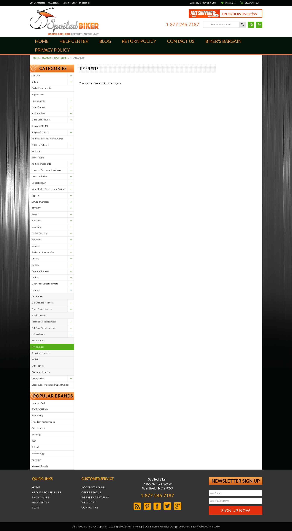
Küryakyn (36, 459)
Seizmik (35, 447)
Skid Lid (35, 359)
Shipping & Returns (95, 497)
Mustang (36, 434)
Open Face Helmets (42, 309)
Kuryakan (36, 151)
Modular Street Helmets (44, 321)
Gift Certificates (37, 2)
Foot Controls (38, 100)
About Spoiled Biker (46, 492)
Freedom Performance (43, 421)
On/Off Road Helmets (42, 302)
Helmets (46, 58)
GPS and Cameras (40, 201)
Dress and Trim (39, 176)
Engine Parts (38, 94)
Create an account (81, 2)
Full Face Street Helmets (44, 328)
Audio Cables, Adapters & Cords (47, 138)
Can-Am (36, 75)
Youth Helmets (39, 315)
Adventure (37, 296)
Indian (35, 81)
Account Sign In (93, 487)
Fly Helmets (38, 346)
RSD (34, 440)
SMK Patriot (37, 365)
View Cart (88, 502)
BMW (34, 214)
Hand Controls (39, 107)
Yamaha (35, 264)
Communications (40, 271)
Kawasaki (36, 239)
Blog (35, 507)
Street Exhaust (39, 182)
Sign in (66, 2)
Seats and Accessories (43, 252)
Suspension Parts (40, 132)
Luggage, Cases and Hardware (46, 170)
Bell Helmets (38, 340)
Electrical (36, 220)
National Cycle (39, 403)
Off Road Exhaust (40, 145)
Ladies (35, 277)
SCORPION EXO (40, 409)
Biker (64, 21)
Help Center (40, 502)
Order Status (91, 492)
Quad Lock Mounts (41, 119)
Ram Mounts (38, 157)
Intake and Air (38, 113)
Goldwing (36, 226)
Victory (35, 258)
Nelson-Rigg (38, 453)
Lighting (35, 245)
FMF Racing (37, 415)
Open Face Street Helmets (45, 283)
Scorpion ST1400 (40, 126)
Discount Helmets (41, 372)
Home (36, 58)
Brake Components (41, 88)
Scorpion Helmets (41, 353)
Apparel (35, 195)
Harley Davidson (40, 233)
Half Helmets (61, 58)
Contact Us (90, 507)
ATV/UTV (36, 208)
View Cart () (252, 2)
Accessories (38, 378)
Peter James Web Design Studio (201, 526)
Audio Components (41, 163)
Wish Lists (230, 2)
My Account (53, 2)
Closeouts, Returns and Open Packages (51, 384)
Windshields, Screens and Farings (48, 189)
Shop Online (41, 497)
